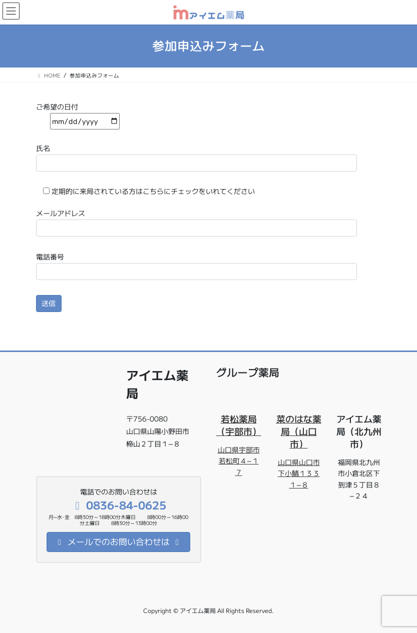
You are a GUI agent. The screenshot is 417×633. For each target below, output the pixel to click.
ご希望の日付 (78, 114)
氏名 (196, 157)
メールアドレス (196, 222)
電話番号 (196, 266)
